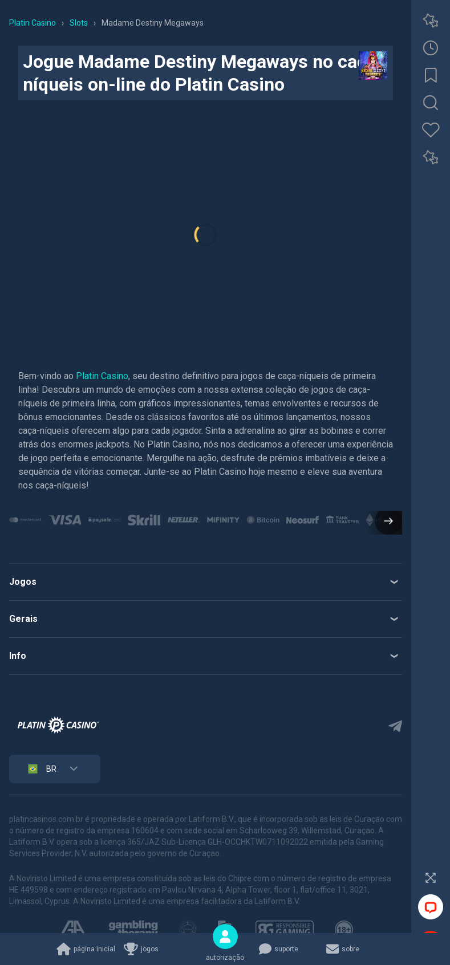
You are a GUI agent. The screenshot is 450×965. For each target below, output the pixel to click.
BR (41, 768)
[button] (384, 522)
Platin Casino (102, 375)
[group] (25, 520)
